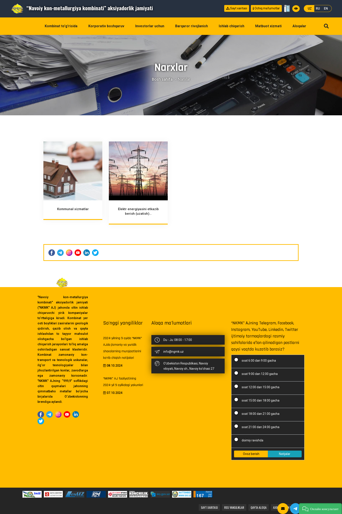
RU (318, 8)
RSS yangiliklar (234, 507)
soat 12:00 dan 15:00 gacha (258, 386)
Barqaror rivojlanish (191, 26)
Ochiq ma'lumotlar (266, 8)
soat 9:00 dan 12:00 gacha (257, 373)
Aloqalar (299, 26)
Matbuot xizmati (268, 26)
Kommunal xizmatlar (73, 209)
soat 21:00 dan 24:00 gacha (258, 426)
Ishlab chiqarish (231, 26)
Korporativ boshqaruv (106, 26)
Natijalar (284, 454)
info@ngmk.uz (173, 351)
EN (326, 8)
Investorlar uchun (149, 26)
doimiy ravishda (250, 439)
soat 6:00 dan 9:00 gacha (256, 359)
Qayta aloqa (259, 507)
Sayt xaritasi (236, 8)
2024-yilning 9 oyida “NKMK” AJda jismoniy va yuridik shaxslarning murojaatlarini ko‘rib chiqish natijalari (122, 348)
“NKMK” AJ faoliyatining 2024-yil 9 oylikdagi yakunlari (123, 381)
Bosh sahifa (162, 79)
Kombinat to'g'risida (61, 26)
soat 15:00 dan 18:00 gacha (258, 399)
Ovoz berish (251, 454)
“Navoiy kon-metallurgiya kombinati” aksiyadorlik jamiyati (82, 8)
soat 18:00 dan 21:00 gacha (258, 413)
